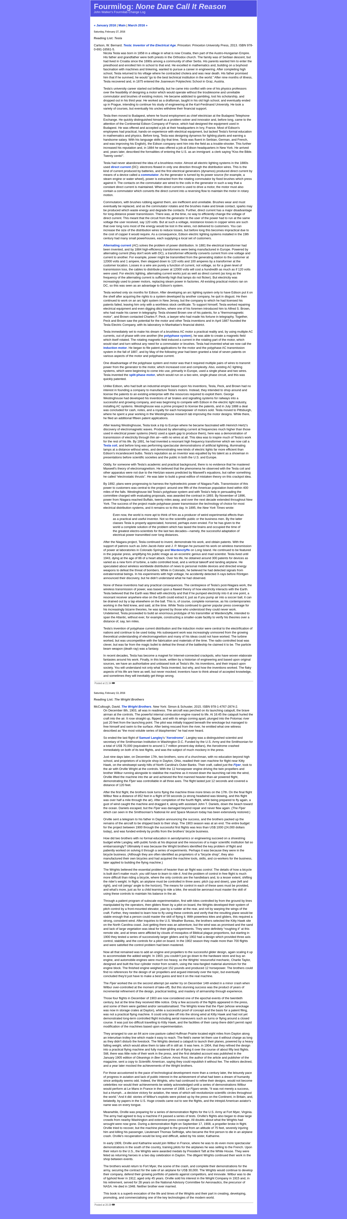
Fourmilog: (160, 6)
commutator (150, 175)
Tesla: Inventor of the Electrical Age (149, 45)
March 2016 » (138, 25)
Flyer (237, 765)
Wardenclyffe (180, 550)
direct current (121, 167)
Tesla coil (110, 445)
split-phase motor (142, 375)
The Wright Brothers (136, 706)
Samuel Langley (151, 737)
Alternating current (117, 245)
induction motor (115, 348)
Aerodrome (175, 737)
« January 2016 (105, 25)
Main (122, 25)
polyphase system (177, 335)
